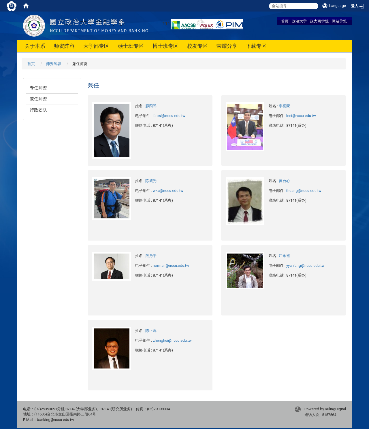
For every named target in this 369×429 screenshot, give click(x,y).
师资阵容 (64, 46)
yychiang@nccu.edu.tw (305, 265)
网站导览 (339, 21)
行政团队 (38, 110)
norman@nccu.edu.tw (171, 265)
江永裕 (284, 256)
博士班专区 (165, 46)
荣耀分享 (226, 46)
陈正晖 (151, 330)
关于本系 (35, 46)
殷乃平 (151, 256)
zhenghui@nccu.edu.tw (172, 340)
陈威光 (151, 181)
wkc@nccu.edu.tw (168, 190)
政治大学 (299, 21)
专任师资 (38, 87)
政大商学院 (319, 21)
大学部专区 (96, 46)
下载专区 (256, 46)
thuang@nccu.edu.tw (303, 190)
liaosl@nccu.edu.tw (169, 116)
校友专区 (197, 46)
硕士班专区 (131, 46)
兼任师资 (38, 98)
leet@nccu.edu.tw (301, 116)
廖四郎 (151, 106)
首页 (285, 21)
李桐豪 (284, 106)
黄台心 (284, 181)
